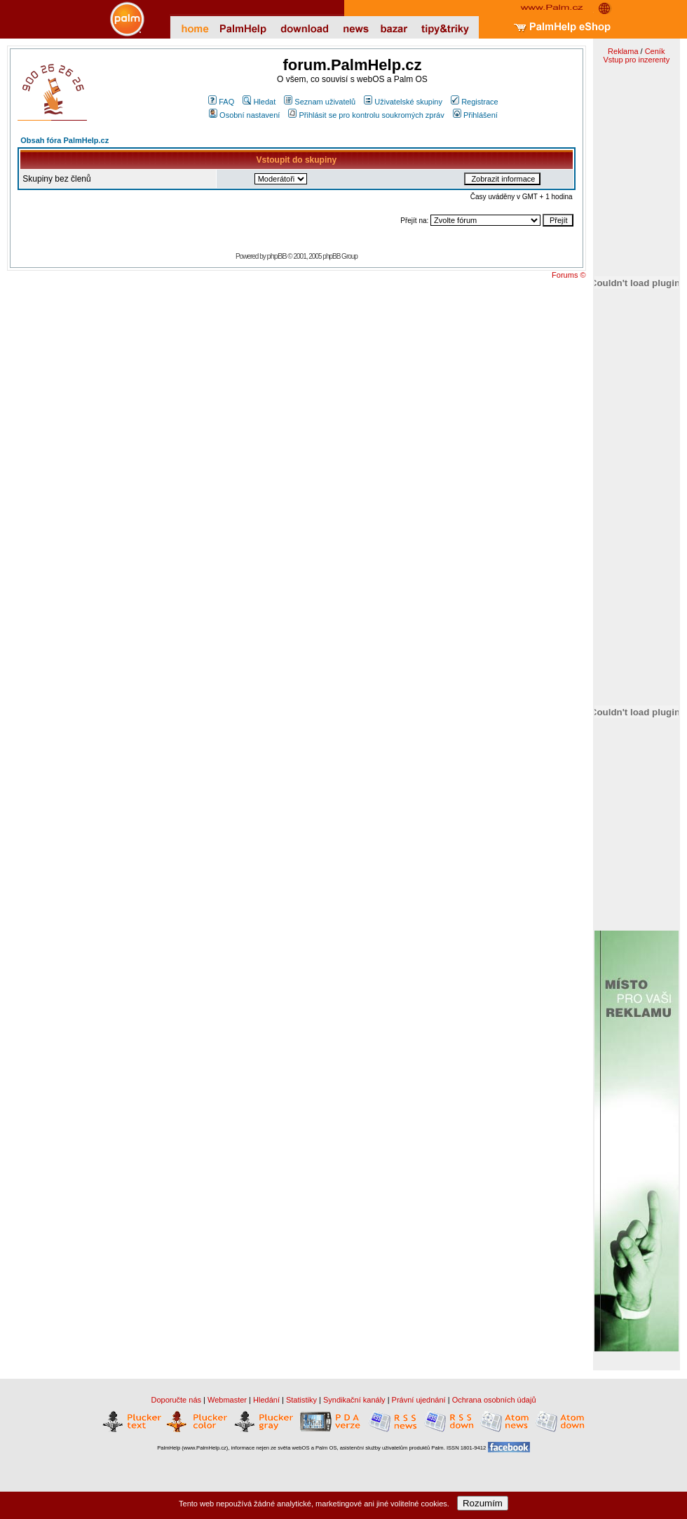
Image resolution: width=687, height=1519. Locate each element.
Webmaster (227, 1400)
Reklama (623, 51)
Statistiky (301, 1400)
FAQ (221, 101)
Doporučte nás (176, 1400)
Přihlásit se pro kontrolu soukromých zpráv (366, 115)
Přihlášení (475, 115)
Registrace (474, 101)
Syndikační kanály (354, 1400)
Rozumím (483, 1503)
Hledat (259, 101)
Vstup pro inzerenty (636, 59)
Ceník (655, 51)
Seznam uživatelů (319, 101)
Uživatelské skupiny (403, 101)
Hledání (266, 1400)
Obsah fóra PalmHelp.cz (64, 140)
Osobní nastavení (244, 115)
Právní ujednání (419, 1400)
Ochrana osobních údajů (494, 1400)
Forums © (568, 275)
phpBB (277, 256)
